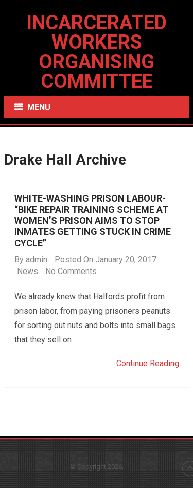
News (27, 271)
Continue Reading (147, 363)
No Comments (71, 271)
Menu (38, 107)
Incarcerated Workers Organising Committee (96, 52)
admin (36, 259)
